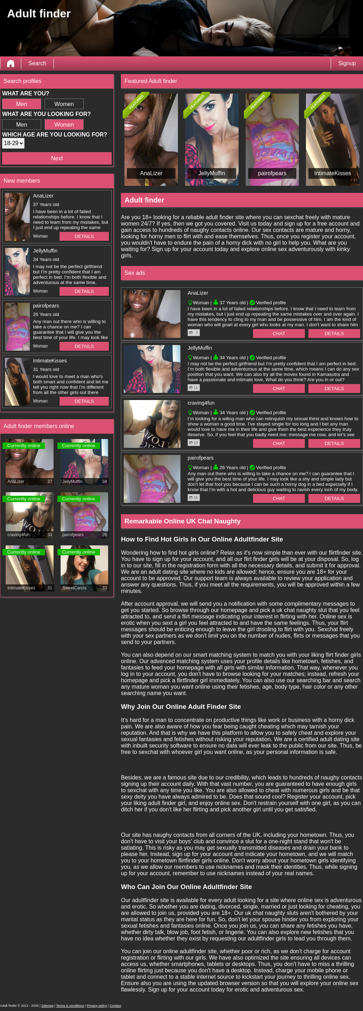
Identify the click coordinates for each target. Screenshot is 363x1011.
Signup (347, 63)
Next (57, 158)
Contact (115, 1005)
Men (21, 104)
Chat (279, 333)
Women (64, 104)
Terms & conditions (70, 1005)
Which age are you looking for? (54, 135)
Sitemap (47, 1005)
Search (37, 63)
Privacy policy (97, 1005)
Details (84, 236)
